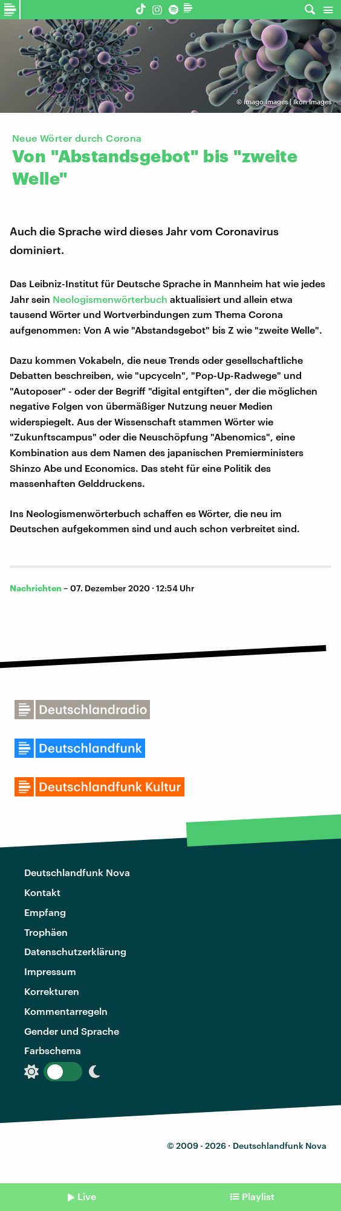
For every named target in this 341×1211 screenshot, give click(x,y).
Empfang (45, 912)
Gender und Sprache (71, 1031)
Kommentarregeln (66, 1011)
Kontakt (42, 892)
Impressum (50, 971)
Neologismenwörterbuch (110, 299)
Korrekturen (51, 991)
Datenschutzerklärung (75, 951)
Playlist (258, 1196)
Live (86, 1196)
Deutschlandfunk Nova (77, 872)
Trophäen (46, 932)
